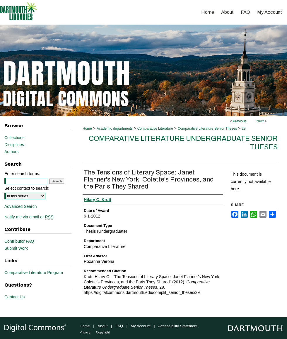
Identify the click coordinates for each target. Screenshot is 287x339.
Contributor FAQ (19, 241)
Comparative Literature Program (33, 272)
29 (243, 128)
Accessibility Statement (177, 326)
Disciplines (14, 144)
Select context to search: (26, 188)
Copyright (103, 332)
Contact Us (14, 297)
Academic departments (115, 128)
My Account (141, 326)
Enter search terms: (22, 173)
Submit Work (16, 248)
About (102, 326)
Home (87, 128)
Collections (14, 137)
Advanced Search (20, 206)
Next (260, 121)
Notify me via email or (28, 217)
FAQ (119, 326)
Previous (240, 121)
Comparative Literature (155, 128)
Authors (11, 151)
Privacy (85, 332)
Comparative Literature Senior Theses (207, 128)
